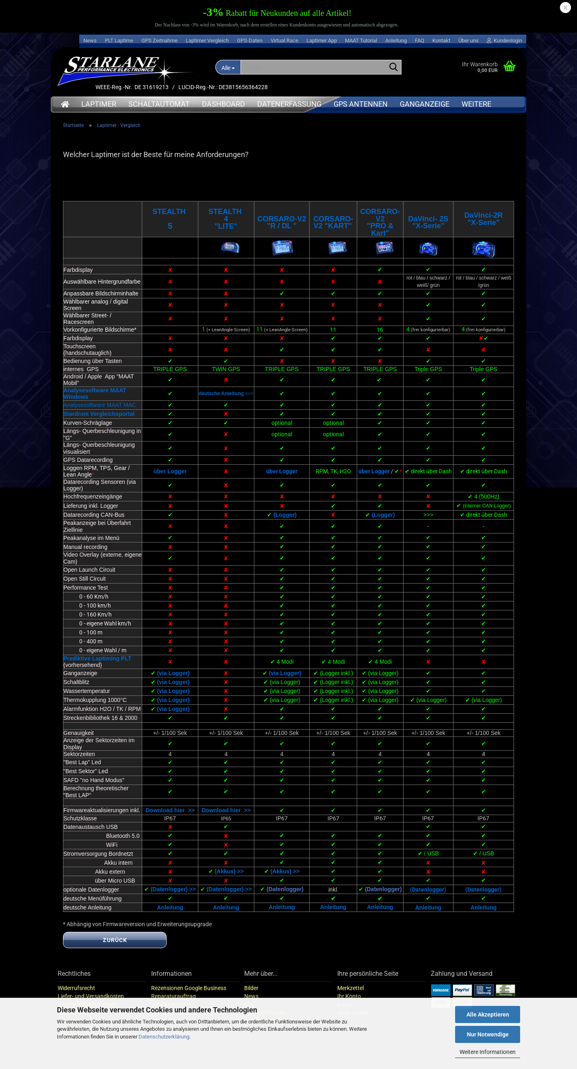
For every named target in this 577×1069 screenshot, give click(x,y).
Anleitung (396, 40)
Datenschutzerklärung (164, 1037)
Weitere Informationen (488, 1052)
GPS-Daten (249, 40)
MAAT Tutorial (361, 40)
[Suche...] (228, 67)
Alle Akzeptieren (487, 1014)
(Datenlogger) (285, 898)
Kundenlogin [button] (504, 40)
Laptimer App (321, 40)
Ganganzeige (424, 104)
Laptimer (98, 104)
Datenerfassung (289, 104)
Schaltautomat (159, 104)
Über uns (468, 40)
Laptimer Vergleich (207, 40)
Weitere (476, 104)
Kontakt (441, 40)
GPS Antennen (361, 104)
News (90, 40)
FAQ (419, 40)
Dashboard (223, 104)
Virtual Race (284, 40)
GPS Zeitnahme (159, 40)
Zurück (115, 949)
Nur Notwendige (488, 1034)
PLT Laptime (119, 40)
